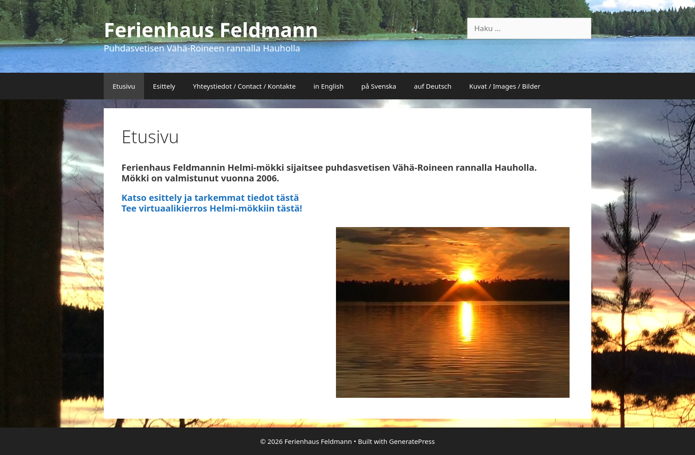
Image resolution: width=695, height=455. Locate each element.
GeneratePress (412, 441)
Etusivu (124, 86)
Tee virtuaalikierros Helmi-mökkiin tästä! (211, 208)
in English (328, 86)
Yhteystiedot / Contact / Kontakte (244, 86)
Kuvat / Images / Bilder (505, 86)
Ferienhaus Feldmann (211, 29)
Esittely (164, 86)
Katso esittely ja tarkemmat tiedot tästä (210, 198)
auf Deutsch (433, 86)
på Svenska (378, 86)
